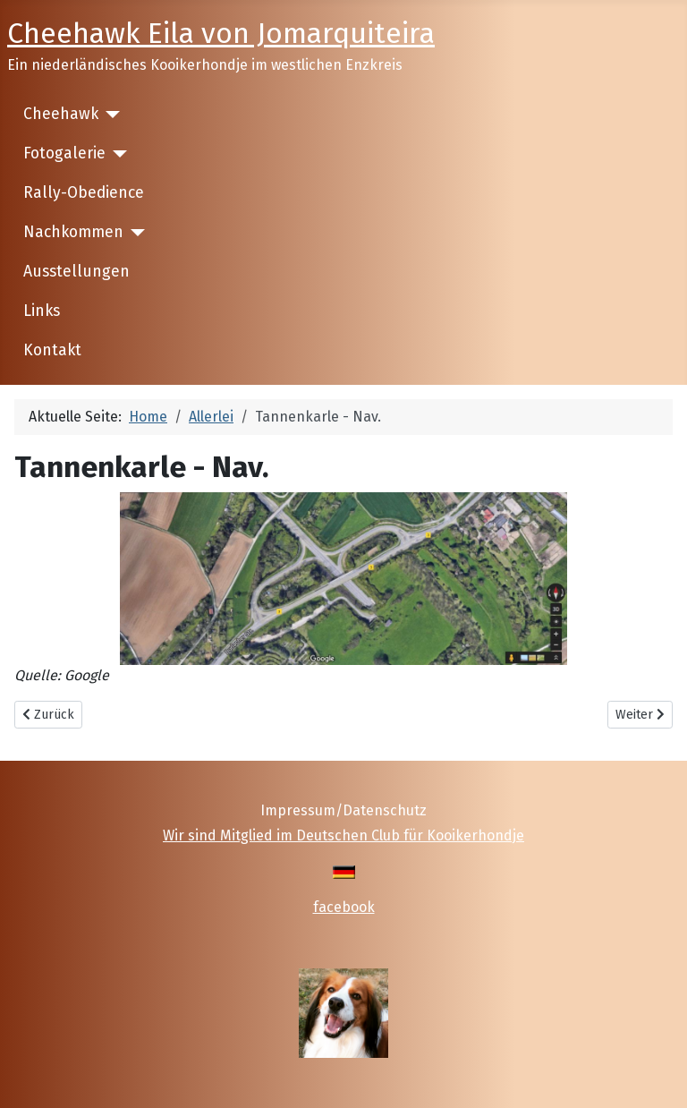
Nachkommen (73, 232)
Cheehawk (60, 114)
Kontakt (52, 350)
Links (41, 311)
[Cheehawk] (109, 114)
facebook (344, 907)
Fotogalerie (64, 153)
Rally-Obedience (83, 192)
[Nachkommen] (134, 232)
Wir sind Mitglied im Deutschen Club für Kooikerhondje (343, 835)
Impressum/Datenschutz (343, 810)
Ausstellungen (76, 271)
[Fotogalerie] (117, 154)
